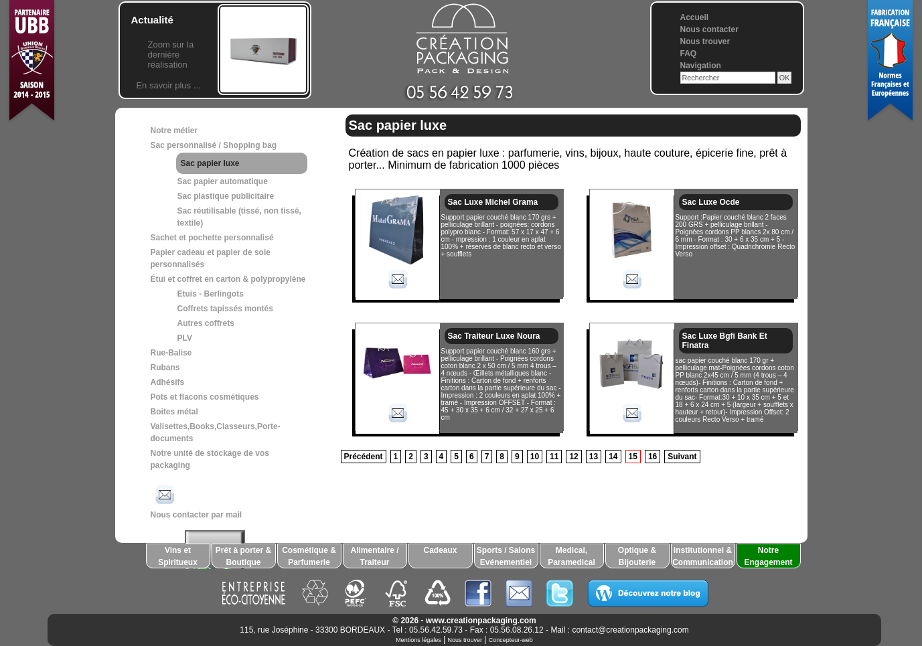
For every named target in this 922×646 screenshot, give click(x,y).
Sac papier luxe (210, 163)
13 (593, 456)
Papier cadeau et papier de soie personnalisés (211, 258)
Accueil (694, 17)
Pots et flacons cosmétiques (205, 397)
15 (633, 456)
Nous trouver (705, 41)
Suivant (682, 456)
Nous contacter (709, 29)
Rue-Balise (171, 352)
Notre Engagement (768, 556)
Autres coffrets (205, 323)
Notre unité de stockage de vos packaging (210, 459)
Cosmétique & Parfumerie (309, 556)
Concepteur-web (511, 640)
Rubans (165, 367)
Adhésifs (168, 382)
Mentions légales (418, 640)
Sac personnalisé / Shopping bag (214, 145)
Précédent (363, 456)
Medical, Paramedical (571, 556)
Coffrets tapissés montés (225, 308)
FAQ (688, 53)
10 (534, 456)
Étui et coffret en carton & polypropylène (228, 279)
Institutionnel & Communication (702, 556)
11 (554, 456)
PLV (184, 338)
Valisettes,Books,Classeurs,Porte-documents (216, 432)
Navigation (700, 65)
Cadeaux (440, 550)
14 (613, 456)
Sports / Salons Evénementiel (506, 556)
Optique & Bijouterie (637, 556)
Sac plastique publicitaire (226, 196)
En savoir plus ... (168, 85)
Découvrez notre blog (647, 593)
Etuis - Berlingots (210, 294)
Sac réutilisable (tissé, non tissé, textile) (239, 217)
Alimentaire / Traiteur (374, 556)
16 (652, 456)
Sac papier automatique (222, 181)
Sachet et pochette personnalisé (212, 237)
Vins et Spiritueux (178, 556)
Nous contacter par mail (196, 500)
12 (573, 456)
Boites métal (174, 411)
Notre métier (174, 130)
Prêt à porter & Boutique (243, 556)
